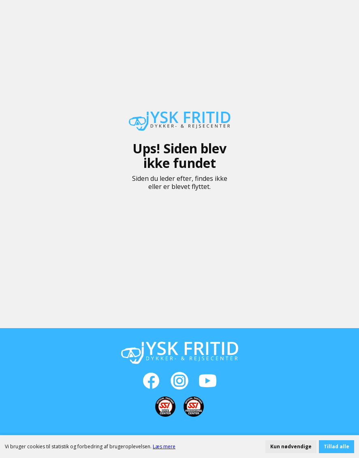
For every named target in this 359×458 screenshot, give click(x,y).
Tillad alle (336, 446)
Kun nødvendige (291, 446)
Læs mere (164, 446)
